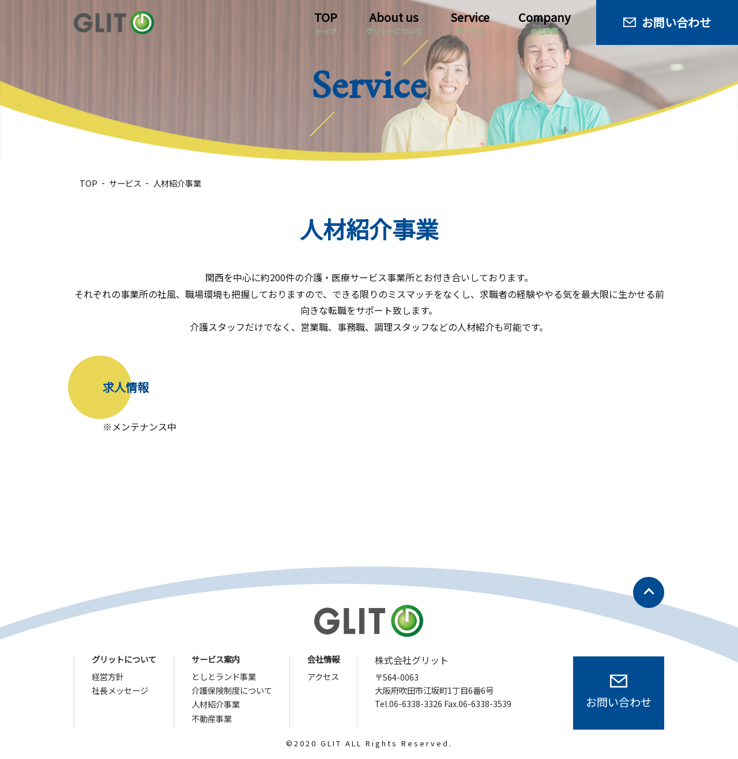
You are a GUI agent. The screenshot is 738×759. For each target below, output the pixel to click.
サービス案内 (215, 659)
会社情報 (323, 659)
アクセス (323, 677)
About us (393, 22)
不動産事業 (211, 719)
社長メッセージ (120, 690)
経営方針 (108, 677)
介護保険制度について (231, 690)
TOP (325, 22)
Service (470, 22)
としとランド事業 (223, 677)
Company (544, 22)
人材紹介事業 (215, 704)
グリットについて (124, 659)
